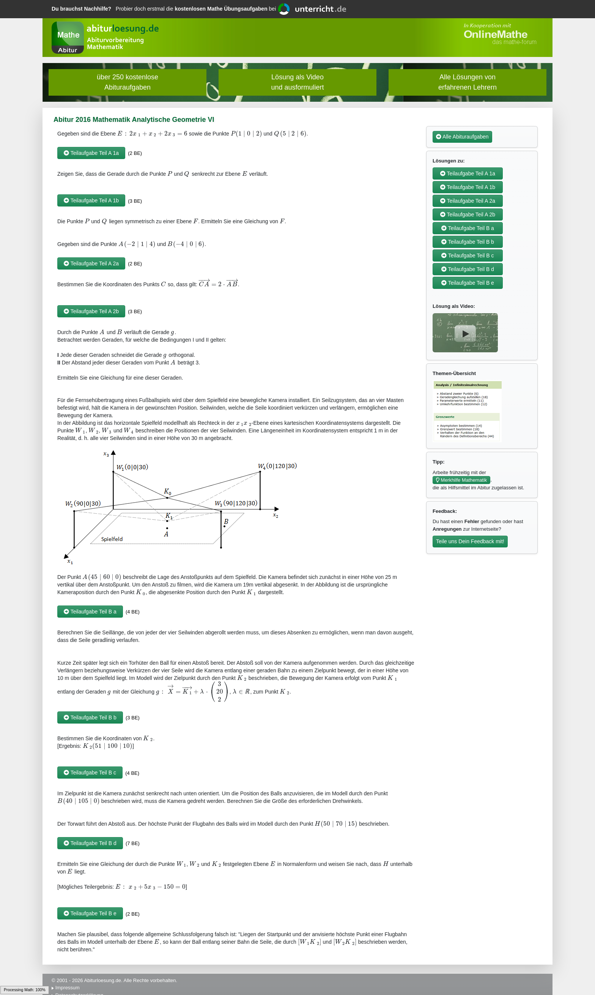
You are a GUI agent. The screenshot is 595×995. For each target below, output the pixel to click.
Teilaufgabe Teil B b (90, 717)
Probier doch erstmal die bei (164, 9)
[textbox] (152, 134)
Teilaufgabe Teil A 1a (91, 153)
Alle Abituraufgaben (462, 137)
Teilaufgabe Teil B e (90, 913)
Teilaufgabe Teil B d (90, 843)
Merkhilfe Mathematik (461, 480)
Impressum (67, 987)
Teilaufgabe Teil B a (90, 612)
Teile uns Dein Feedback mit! (470, 541)
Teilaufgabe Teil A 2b (91, 311)
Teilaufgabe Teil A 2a (91, 263)
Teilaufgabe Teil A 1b (91, 200)
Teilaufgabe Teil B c (90, 773)
